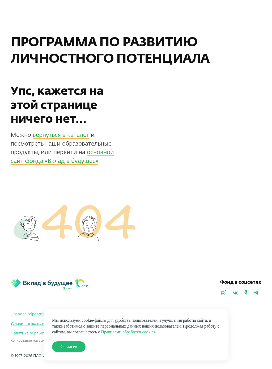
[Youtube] (223, 293)
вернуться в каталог (61, 135)
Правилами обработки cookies (128, 332)
